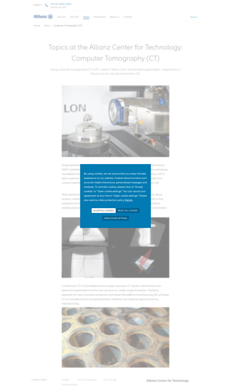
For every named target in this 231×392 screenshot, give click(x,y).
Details (129, 200)
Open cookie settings (115, 218)
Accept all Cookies (103, 210)
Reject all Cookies (128, 210)
